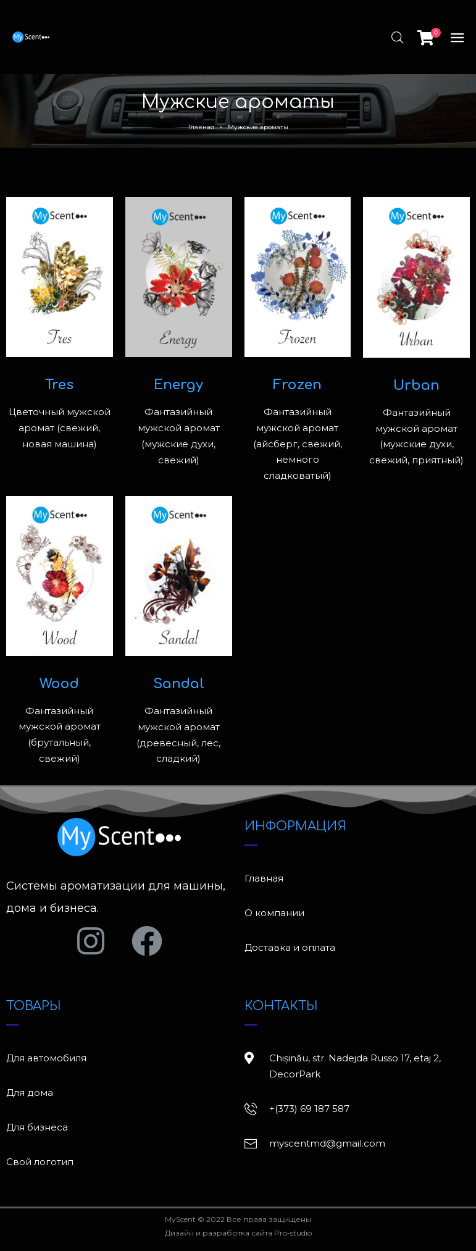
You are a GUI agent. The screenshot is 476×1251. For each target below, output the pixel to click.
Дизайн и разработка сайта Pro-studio (238, 1232)
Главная (201, 127)
